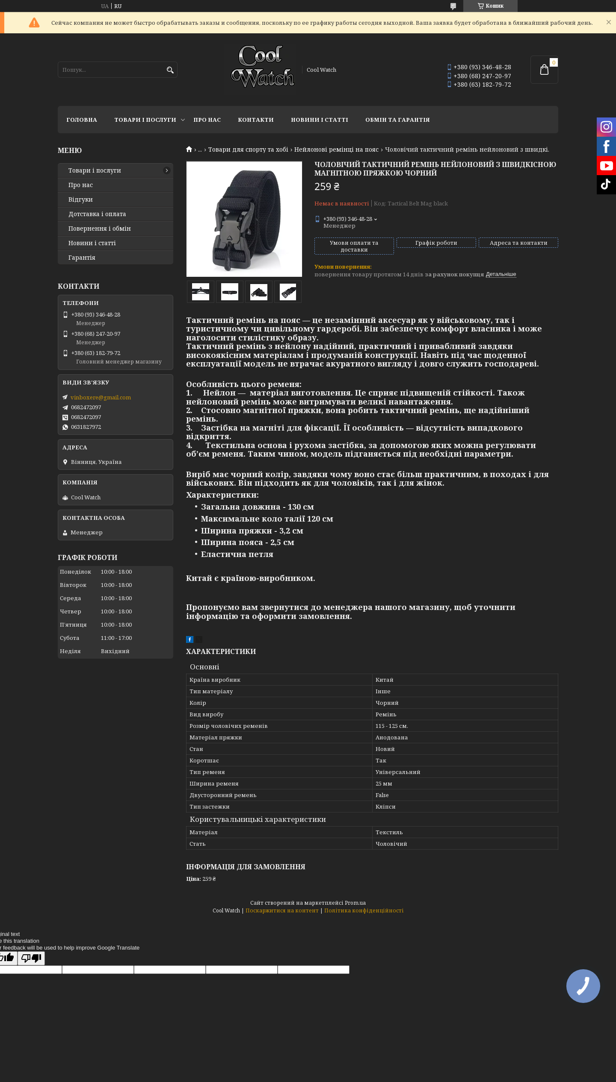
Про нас (207, 119)
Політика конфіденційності (364, 910)
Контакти (256, 119)
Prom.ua (355, 902)
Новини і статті (319, 119)
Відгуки (80, 199)
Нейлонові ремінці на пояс (336, 149)
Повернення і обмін (99, 228)
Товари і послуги (145, 119)
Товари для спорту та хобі (248, 149)
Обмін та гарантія (397, 119)
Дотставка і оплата (97, 214)
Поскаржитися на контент (282, 910)
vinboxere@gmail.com (101, 397)
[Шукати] (170, 70)
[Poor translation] (31, 958)
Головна (81, 119)
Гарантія (81, 257)
